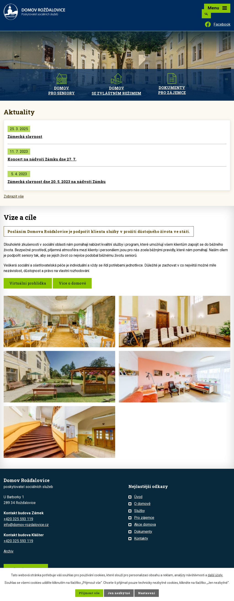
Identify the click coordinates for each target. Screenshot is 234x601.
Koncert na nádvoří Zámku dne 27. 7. (42, 159)
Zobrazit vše (14, 196)
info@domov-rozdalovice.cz (26, 525)
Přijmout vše (89, 593)
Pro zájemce (144, 518)
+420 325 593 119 (18, 519)
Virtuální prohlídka (28, 283)
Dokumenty (143, 532)
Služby (139, 511)
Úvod (138, 497)
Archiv (8, 551)
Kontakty (141, 539)
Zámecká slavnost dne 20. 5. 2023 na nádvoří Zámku (57, 181)
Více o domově (74, 283)
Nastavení (146, 593)
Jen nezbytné (119, 593)
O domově (142, 504)
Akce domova (145, 525)
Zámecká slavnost (25, 136)
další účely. (215, 575)
